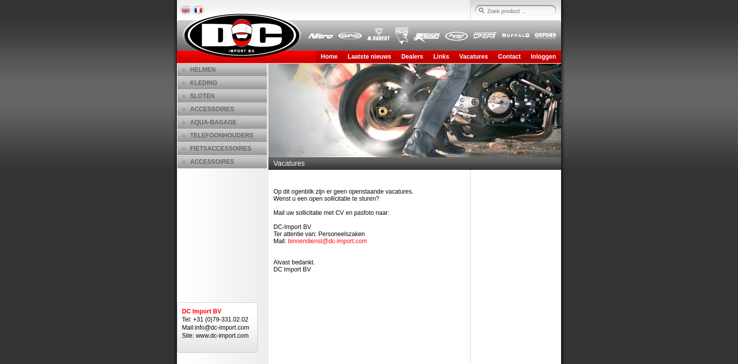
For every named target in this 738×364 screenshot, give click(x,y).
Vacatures (473, 56)
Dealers (412, 56)
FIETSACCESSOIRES (220, 148)
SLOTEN (202, 96)
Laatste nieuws (369, 56)
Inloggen (543, 56)
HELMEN (203, 69)
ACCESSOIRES (212, 109)
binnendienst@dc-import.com (327, 241)
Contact (509, 56)
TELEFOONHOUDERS (221, 135)
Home (329, 56)
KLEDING (203, 82)
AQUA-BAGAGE (213, 122)
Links (441, 56)
